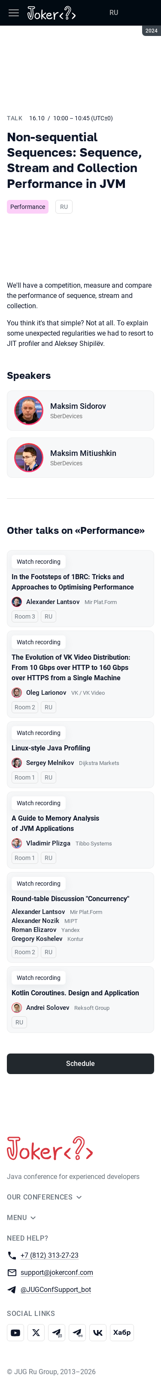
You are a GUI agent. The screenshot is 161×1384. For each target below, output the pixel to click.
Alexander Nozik (35, 920)
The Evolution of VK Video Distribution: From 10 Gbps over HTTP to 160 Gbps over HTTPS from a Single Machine (71, 667)
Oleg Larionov (46, 692)
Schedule (80, 1064)
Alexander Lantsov (52, 601)
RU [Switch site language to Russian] (113, 13)
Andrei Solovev (47, 1007)
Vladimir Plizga (48, 843)
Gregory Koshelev (37, 938)
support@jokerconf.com (57, 1272)
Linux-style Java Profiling (51, 748)
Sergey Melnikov (50, 762)
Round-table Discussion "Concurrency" (70, 899)
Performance (27, 206)
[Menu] (13, 12)
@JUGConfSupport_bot (56, 1289)
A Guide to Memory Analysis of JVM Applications (55, 823)
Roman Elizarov (34, 929)
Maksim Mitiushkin (83, 453)
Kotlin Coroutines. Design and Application (75, 993)
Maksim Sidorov (78, 406)
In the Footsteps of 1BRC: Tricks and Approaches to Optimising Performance (73, 582)
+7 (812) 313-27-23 (50, 1254)
